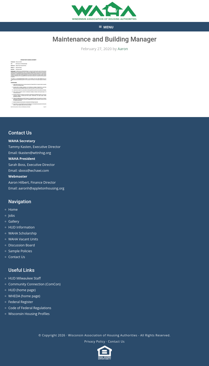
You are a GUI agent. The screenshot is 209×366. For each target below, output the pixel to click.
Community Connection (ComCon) (34, 284)
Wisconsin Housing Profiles (29, 313)
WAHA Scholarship (22, 233)
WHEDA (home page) (24, 296)
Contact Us (16, 257)
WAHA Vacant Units (23, 239)
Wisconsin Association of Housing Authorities (104, 11)
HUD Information (21, 227)
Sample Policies (20, 251)
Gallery (13, 221)
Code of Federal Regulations (29, 308)
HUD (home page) (22, 290)
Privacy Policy (94, 341)
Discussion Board (21, 245)
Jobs (11, 215)
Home (13, 209)
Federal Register (20, 302)
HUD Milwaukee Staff (24, 278)
